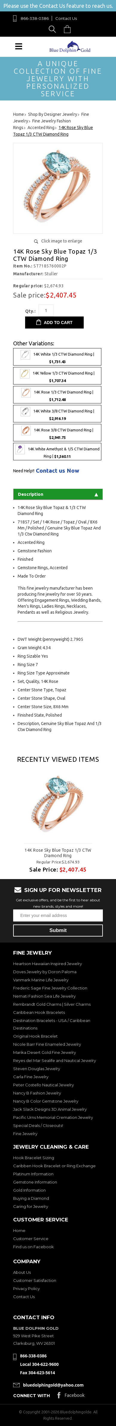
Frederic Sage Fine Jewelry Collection (50, 988)
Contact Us (66, 18)
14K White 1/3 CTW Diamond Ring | (57, 357)
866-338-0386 (35, 18)
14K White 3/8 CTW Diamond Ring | (57, 414)
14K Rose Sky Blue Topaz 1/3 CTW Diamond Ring (58, 853)
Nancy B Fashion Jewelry (37, 1093)
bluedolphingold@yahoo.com (53, 1385)
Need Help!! (23, 471)
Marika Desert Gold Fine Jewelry (44, 1052)
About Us (22, 1272)
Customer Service (30, 1238)
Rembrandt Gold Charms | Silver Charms (52, 1004)
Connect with (31, 1395)
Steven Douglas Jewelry (36, 1068)
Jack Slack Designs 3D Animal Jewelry (50, 1109)
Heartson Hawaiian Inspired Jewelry (47, 963)
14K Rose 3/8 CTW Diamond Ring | (57, 433)
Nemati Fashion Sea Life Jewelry (44, 996)
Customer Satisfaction (34, 1280)
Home (19, 1230)
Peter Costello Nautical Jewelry (43, 1084)
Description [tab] (58, 494)
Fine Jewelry (25, 1133)
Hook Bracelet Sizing (33, 1157)
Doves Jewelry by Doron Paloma (45, 971)
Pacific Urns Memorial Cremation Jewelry (53, 1117)
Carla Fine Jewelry (30, 1076)
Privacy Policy (26, 1288)
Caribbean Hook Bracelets (39, 1012)
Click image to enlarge (61, 241)
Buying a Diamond (31, 1198)
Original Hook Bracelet (35, 1036)
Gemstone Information (35, 1182)
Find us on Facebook (33, 1246)
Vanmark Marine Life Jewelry (40, 979)
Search (53, 29)
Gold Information (29, 1190)
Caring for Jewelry (30, 1206)
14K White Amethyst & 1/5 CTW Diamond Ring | (57, 451)
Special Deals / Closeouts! (38, 1125)
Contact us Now (57, 471)
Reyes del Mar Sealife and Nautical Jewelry (54, 1060)
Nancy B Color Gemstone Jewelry (45, 1101)
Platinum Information (33, 1173)
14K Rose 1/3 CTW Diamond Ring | (57, 395)
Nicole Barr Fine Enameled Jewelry (47, 1044)
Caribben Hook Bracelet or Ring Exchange (54, 1165)
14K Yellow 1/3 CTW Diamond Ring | (57, 376)
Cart (69, 29)
